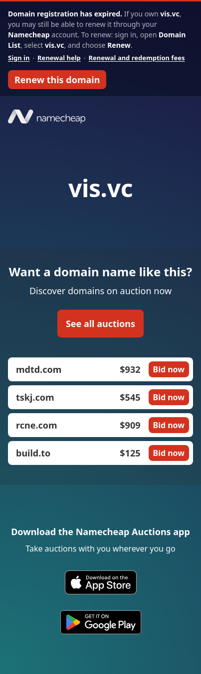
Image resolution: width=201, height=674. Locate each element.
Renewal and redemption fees (136, 57)
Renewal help (59, 57)
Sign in (18, 57)
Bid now (169, 369)
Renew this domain (57, 80)
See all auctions (100, 324)
